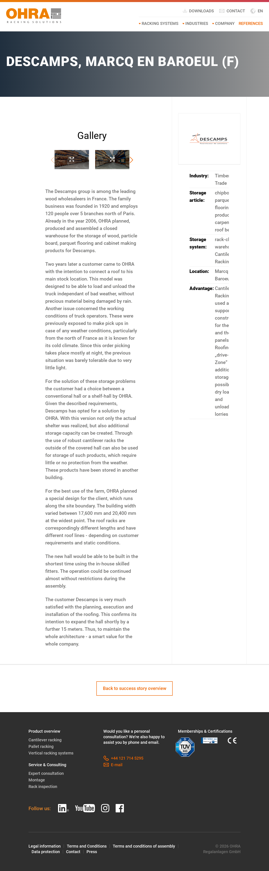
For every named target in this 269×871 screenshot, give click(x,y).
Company (225, 23)
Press (92, 851)
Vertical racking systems (50, 753)
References (251, 23)
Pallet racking (41, 746)
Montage (36, 779)
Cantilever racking (45, 739)
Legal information (44, 846)
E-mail (112, 765)
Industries (196, 23)
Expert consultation (46, 773)
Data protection (46, 851)
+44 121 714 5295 (123, 758)
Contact (232, 11)
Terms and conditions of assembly (144, 846)
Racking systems (160, 23)
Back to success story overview (134, 688)
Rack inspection (42, 786)
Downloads (198, 10)
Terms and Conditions (87, 846)
